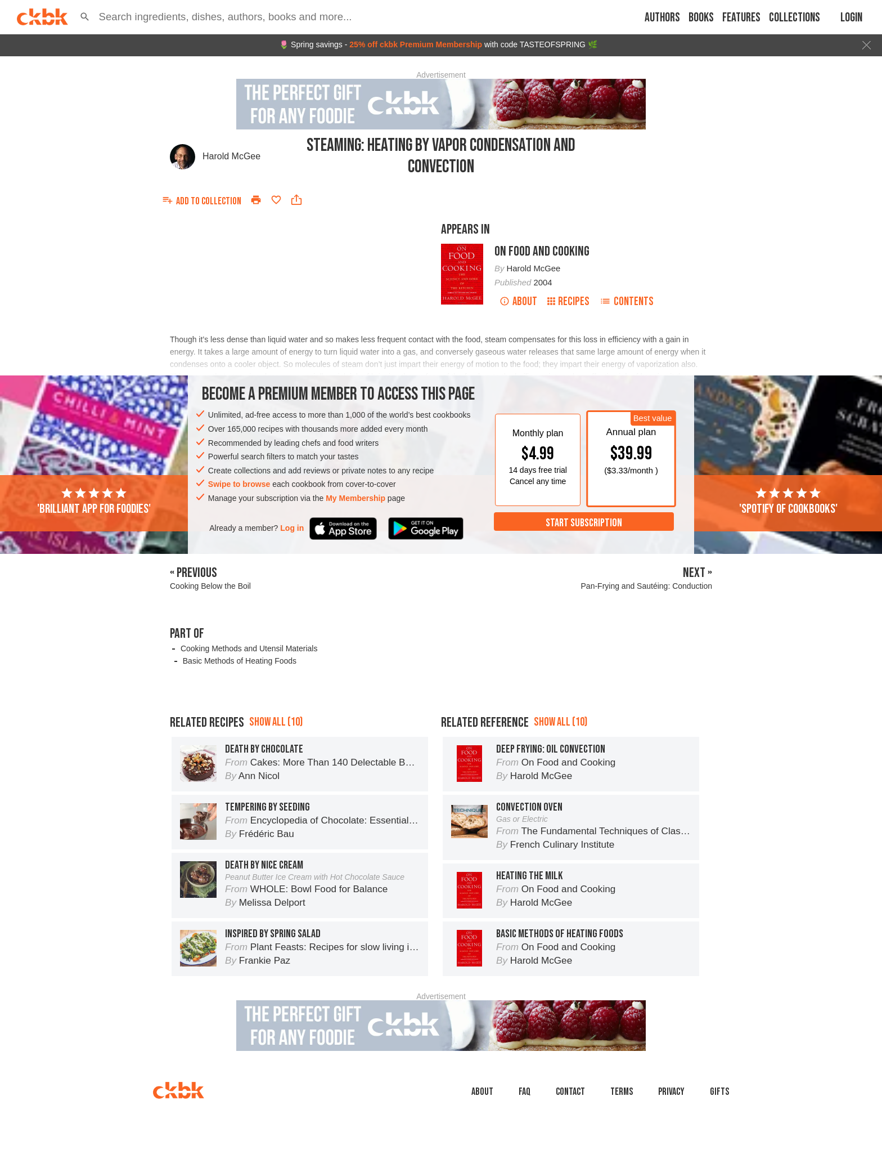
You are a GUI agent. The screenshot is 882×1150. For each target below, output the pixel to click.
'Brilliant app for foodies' (94, 501)
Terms (621, 1092)
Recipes (568, 301)
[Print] (256, 200)
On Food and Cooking (542, 251)
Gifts (719, 1092)
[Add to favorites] (276, 200)
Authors (662, 17)
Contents (627, 301)
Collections (794, 17)
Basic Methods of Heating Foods (239, 660)
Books (701, 17)
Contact (570, 1092)
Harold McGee (231, 156)
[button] (85, 17)
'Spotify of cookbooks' (788, 501)
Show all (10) (276, 722)
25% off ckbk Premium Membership (415, 44)
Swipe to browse (239, 484)
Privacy (671, 1092)
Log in (292, 528)
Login (851, 17)
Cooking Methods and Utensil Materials (249, 648)
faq (524, 1092)
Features (741, 17)
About (518, 301)
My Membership (355, 498)
